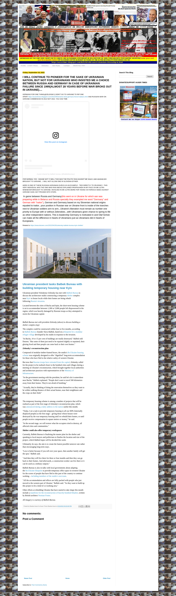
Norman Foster (44, 495)
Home (68, 578)
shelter (69, 296)
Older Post (106, 578)
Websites (45, 66)
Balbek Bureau (72, 293)
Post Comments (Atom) (39, 585)
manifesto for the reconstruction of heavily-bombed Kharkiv (54, 493)
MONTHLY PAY (79, 66)
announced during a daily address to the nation (44, 407)
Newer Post (28, 578)
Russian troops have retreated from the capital (51, 362)
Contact (67, 66)
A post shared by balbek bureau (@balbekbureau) (56, 174)
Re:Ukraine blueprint (34, 471)
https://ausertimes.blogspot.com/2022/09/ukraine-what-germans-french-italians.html (58, 97)
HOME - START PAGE (29, 66)
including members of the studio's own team (48, 476)
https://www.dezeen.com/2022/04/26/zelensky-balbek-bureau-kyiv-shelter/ (56, 225)
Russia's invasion (37, 301)
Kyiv (28, 298)
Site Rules (56, 66)
